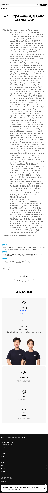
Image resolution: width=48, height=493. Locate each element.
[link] (2, 478)
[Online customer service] (45, 485)
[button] (5, 478)
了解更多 (19, 489)
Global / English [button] (5, 4)
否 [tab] (30, 280)
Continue (43, 4)
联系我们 (23, 313)
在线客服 (23, 310)
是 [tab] (19, 280)
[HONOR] (4, 437)
